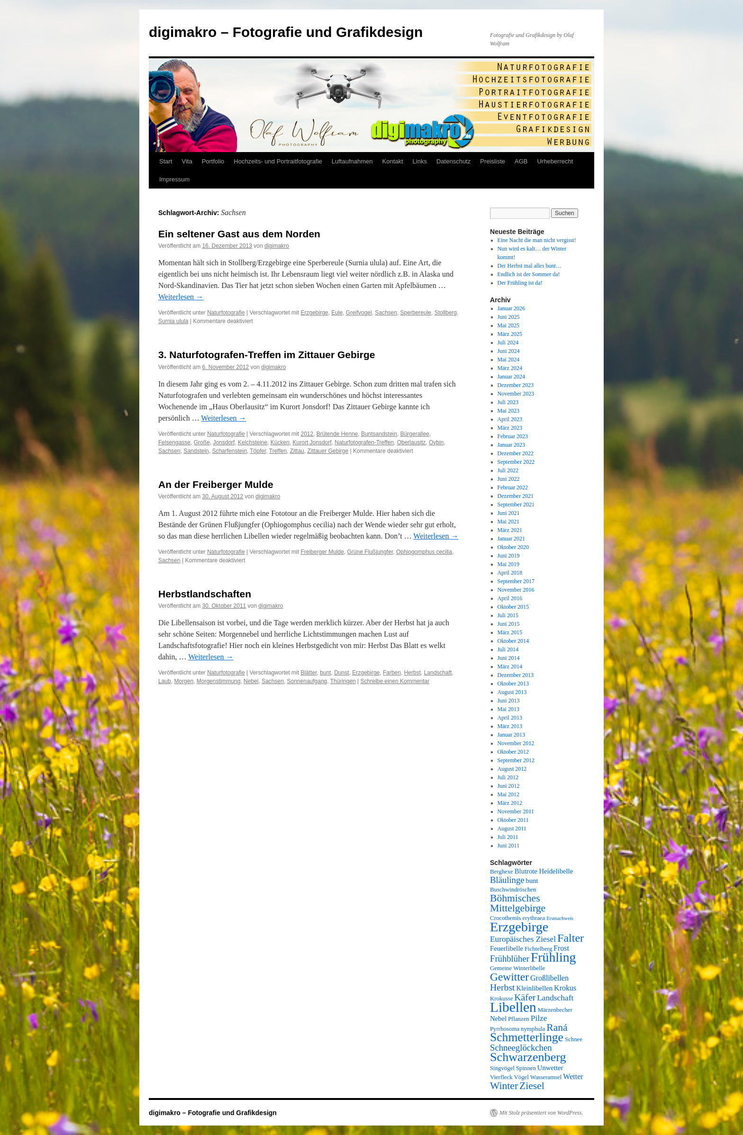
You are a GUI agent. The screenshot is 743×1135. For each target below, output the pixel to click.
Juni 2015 (509, 624)
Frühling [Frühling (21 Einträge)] (553, 957)
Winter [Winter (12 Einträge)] (504, 1085)
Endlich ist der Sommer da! (529, 274)
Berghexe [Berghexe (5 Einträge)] (501, 871)
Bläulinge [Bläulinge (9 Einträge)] (507, 880)
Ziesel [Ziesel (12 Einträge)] (531, 1085)
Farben (392, 672)
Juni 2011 (509, 845)
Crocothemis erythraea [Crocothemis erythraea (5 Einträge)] (517, 918)
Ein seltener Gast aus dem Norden (239, 233)
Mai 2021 (508, 521)
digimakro (276, 246)
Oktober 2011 (513, 820)
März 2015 (510, 632)
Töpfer (258, 451)
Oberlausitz (411, 442)
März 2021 (510, 530)
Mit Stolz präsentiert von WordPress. (541, 1112)
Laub (164, 681)
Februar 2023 (513, 436)
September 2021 (516, 504)
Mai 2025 (508, 325)
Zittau (297, 451)
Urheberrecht (555, 161)
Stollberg (446, 312)
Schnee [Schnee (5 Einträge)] (573, 1039)
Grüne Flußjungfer (370, 552)
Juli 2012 (508, 777)
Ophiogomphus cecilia (424, 552)
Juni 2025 (509, 317)
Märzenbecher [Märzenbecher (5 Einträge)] (555, 1010)
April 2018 (510, 572)
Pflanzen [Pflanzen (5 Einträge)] (518, 1019)
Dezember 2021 (516, 496)
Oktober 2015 (513, 607)
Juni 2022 (509, 479)
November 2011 (516, 811)
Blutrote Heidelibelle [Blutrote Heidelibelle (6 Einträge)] (544, 871)
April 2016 (510, 598)
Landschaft (438, 672)
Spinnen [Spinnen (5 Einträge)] (526, 1068)
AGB (521, 161)
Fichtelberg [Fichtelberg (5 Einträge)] (538, 949)
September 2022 (516, 462)
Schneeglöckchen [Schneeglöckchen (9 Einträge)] (521, 1048)
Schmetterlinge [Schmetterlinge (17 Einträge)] (526, 1037)
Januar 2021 (511, 538)
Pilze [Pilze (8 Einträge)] (539, 1018)
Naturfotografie (226, 312)
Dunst (341, 672)
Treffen (278, 451)
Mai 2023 (508, 410)
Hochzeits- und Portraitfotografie (278, 161)
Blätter (308, 672)
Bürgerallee (414, 434)
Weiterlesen (180, 297)
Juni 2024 (509, 351)
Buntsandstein (379, 434)
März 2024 (510, 368)
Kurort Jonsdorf (312, 442)
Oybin (436, 442)
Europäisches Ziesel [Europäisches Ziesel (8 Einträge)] (523, 939)
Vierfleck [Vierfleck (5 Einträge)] (501, 1077)
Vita (186, 161)
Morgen (183, 681)
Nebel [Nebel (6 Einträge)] (498, 1018)
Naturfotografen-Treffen (364, 442)
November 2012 (516, 743)
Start (165, 161)
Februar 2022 (513, 487)
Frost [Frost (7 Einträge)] (561, 948)
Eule (337, 312)
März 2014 (510, 666)
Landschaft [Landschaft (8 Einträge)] (555, 997)
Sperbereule (415, 312)
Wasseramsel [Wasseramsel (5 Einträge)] (546, 1077)
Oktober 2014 (513, 641)
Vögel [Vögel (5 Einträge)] (521, 1077)
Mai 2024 (508, 359)
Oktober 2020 (513, 547)
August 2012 (512, 769)
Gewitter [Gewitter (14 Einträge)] (509, 977)
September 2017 (516, 581)
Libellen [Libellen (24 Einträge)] (513, 1007)
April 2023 (510, 419)
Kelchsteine (252, 442)
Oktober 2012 (513, 751)
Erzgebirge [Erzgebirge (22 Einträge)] (519, 926)
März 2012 (510, 803)
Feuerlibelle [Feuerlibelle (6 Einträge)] (506, 948)
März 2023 (510, 427)
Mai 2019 (508, 564)
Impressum (174, 179)
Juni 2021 (509, 513)
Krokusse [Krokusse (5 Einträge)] (501, 998)
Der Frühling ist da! (520, 282)
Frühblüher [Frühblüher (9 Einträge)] (509, 959)
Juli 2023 (508, 402)
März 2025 (510, 334)
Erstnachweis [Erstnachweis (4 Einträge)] (559, 918)
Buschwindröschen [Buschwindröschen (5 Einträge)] (513, 889)
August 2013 (512, 692)
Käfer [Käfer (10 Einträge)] (524, 997)
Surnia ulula (173, 321)
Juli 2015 (508, 615)
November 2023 (516, 393)
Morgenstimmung (219, 681)
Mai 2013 (508, 709)
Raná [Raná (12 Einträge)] (556, 1027)
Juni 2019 (509, 555)
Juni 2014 (509, 658)
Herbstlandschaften (204, 593)
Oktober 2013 (513, 683)
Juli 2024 (508, 342)
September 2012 (516, 760)
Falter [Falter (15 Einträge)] (570, 938)
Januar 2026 (511, 308)
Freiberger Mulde (322, 552)
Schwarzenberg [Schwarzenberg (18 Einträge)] (528, 1057)
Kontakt (392, 161)
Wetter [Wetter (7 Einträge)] (573, 1076)
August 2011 (512, 828)
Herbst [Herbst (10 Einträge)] (502, 987)
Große (202, 442)
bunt (325, 672)
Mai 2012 (508, 794)
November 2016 (516, 589)
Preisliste (492, 161)
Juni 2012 (509, 786)
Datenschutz (453, 161)
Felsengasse (174, 442)
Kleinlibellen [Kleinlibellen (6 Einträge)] (534, 988)
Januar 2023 (511, 444)
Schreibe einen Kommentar (395, 681)
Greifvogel (359, 312)
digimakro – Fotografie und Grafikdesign (286, 32)
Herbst (412, 672)
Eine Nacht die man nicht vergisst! (537, 240)
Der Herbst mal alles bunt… (530, 265)
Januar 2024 (511, 376)
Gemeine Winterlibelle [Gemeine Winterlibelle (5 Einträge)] (517, 968)
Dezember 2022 (516, 453)
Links (420, 161)
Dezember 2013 (516, 675)
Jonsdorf (224, 442)
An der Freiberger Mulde (215, 484)
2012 (306, 434)
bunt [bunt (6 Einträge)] (532, 880)
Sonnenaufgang (307, 681)
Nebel (251, 681)
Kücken (280, 442)
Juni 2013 (509, 700)
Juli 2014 (508, 649)
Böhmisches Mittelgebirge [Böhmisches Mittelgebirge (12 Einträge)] (517, 903)
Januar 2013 (511, 734)
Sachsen (386, 312)
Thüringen (343, 681)
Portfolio (213, 161)
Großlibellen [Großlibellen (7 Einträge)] (549, 978)
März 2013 (510, 726)
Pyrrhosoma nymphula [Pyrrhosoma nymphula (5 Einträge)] (517, 1029)
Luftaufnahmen (352, 161)
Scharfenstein (229, 451)
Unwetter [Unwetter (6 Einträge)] (550, 1068)
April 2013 (510, 717)
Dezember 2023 (516, 385)
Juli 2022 (508, 470)
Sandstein (195, 451)
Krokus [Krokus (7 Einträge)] (565, 988)
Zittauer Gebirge (327, 451)
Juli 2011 (508, 837)
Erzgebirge (314, 312)
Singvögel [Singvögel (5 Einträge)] (502, 1068)
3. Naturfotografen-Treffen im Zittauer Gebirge (266, 354)
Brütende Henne (337, 434)
